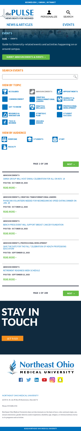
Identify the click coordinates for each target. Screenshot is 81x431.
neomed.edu (31, 2)
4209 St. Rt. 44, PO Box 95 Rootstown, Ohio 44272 (20, 400)
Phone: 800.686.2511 (9, 406)
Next (69, 164)
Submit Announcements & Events (24, 57)
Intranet (51, 2)
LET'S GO (12, 338)
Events (68, 25)
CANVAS (41, 2)
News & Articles (20, 25)
